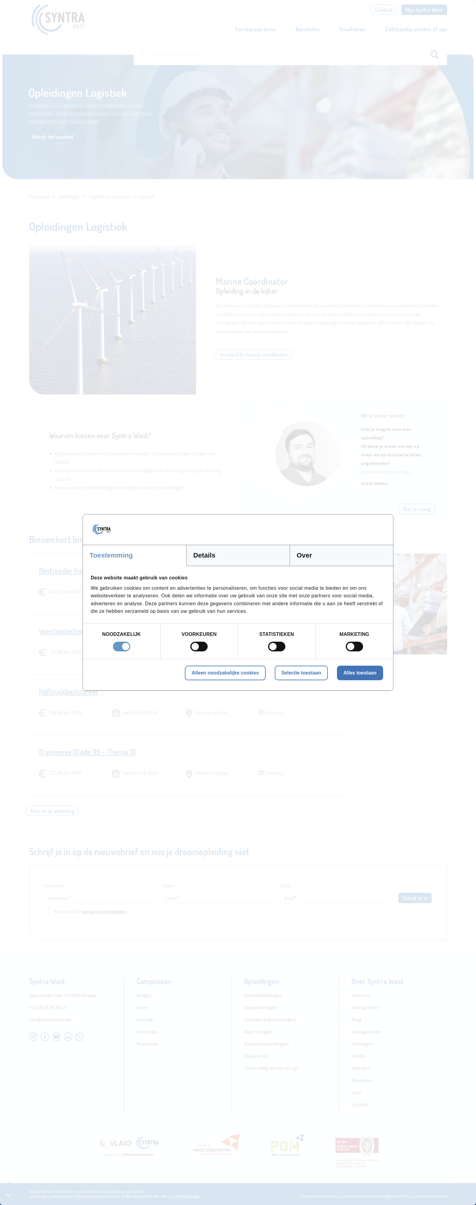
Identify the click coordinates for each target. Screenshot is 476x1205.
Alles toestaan (360, 672)
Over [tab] (304, 555)
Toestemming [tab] (111, 555)
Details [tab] (204, 555)
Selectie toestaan (301, 672)
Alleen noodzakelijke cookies (225, 672)
